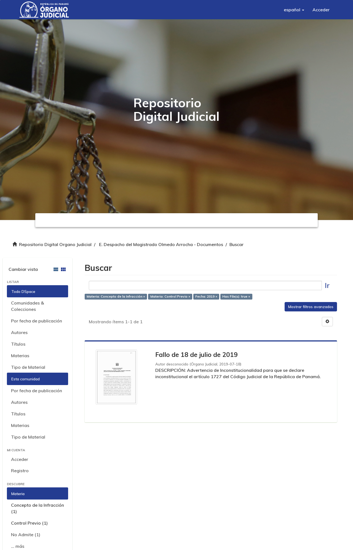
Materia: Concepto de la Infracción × (116, 296)
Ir (327, 285)
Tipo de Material (28, 367)
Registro (20, 470)
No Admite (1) (25, 534)
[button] (294, 9)
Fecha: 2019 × (206, 296)
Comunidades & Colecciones (27, 306)
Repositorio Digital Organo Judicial (55, 244)
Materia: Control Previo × (170, 296)
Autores (19, 332)
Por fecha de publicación (36, 321)
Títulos (18, 344)
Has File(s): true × (236, 296)
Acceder (19, 459)
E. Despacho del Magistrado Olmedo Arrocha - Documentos (161, 244)
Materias (20, 355)
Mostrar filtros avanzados (310, 306)
